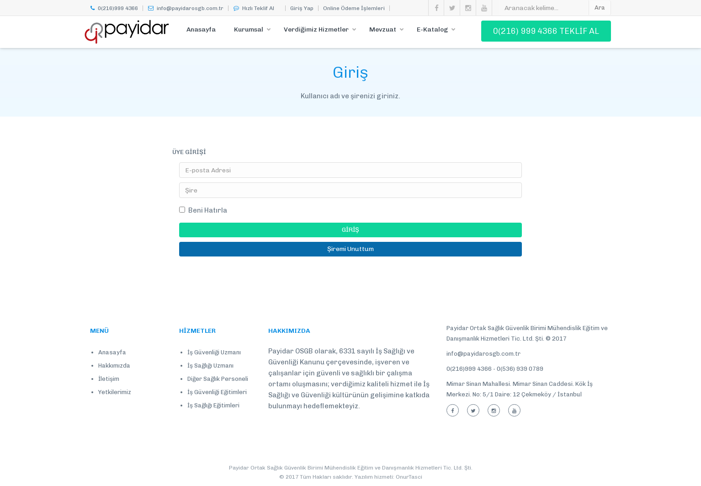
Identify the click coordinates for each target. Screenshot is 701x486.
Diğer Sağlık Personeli (217, 378)
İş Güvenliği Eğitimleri (217, 392)
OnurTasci (409, 477)
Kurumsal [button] (248, 29)
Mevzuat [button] (382, 29)
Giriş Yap (301, 8)
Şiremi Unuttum (350, 249)
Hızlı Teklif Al (253, 8)
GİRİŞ (350, 230)
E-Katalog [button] (432, 29)
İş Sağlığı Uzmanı (210, 365)
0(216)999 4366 (114, 8)
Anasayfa (201, 29)
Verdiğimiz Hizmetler (316, 29)
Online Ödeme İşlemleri (354, 8)
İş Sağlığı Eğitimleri (213, 405)
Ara (600, 7)
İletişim (108, 378)
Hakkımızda (114, 365)
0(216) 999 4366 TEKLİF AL (546, 31)
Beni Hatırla (203, 210)
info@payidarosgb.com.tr (185, 8)
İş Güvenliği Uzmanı (214, 352)
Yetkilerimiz (114, 392)
